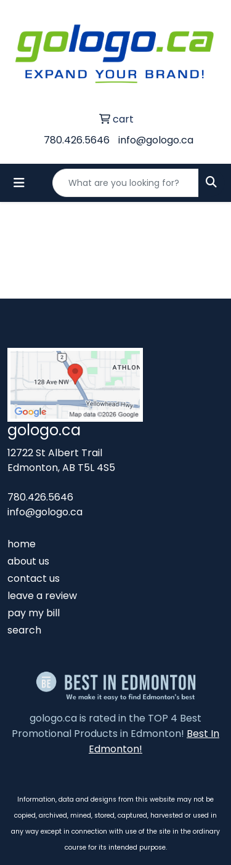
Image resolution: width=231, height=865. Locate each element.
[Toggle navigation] (19, 182)
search (24, 630)
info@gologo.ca (155, 140)
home (21, 544)
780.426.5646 (77, 140)
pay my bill (33, 613)
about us (28, 561)
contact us (33, 578)
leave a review (42, 596)
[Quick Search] (125, 183)
